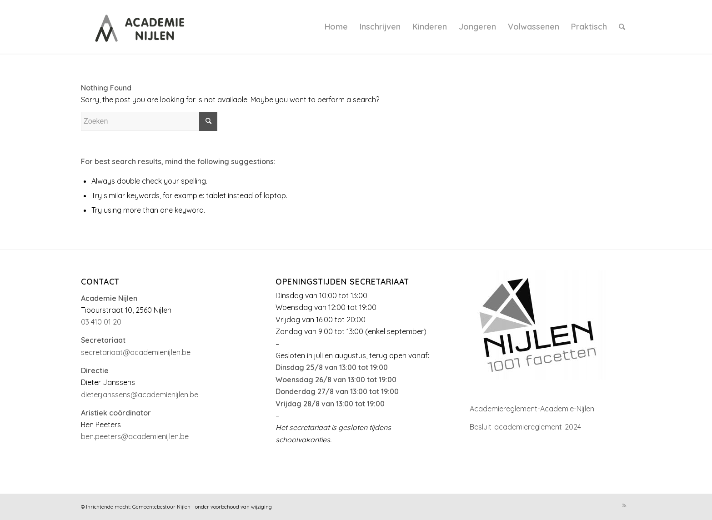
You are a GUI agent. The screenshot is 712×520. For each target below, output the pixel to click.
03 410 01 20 (101, 321)
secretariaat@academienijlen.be (136, 352)
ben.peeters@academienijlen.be (135, 436)
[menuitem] (336, 27)
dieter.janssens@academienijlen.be (139, 394)
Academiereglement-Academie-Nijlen (532, 408)
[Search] (622, 27)
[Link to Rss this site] (624, 505)
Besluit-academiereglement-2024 (525, 426)
